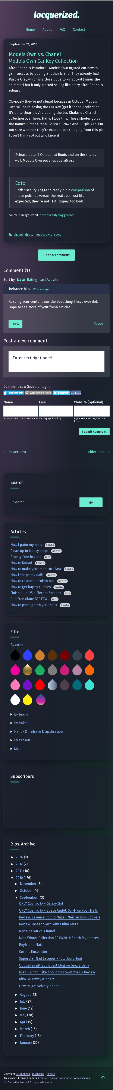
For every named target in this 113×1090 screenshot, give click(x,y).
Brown (52, 656)
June (24, 1008)
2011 (19, 871)
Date (21, 280)
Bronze (40, 656)
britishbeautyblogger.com (57, 215)
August (25, 995)
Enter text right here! (56, 361)
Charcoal (77, 656)
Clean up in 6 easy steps (29, 551)
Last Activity (48, 280)
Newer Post (14, 452)
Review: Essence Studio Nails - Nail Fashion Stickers (59, 917)
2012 (19, 864)
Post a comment (56, 255)
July (23, 1001)
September (29, 897)
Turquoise (89, 685)
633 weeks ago (40, 289)
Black (15, 656)
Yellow (27, 700)
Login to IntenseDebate (13, 393)
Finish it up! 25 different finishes (35, 593)
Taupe (64, 685)
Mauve (77, 670)
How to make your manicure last (35, 569)
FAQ (62, 29)
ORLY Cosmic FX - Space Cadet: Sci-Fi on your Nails (58, 910)
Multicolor (40, 700)
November (28, 884)
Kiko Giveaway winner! (36, 979)
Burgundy (64, 656)
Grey (52, 670)
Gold (27, 670)
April (24, 1022)
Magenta (64, 670)
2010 (20, 878)
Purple (27, 685)
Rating (32, 280)
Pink (15, 685)
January (26, 1043)
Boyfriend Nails (31, 945)
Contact (79, 29)
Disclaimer (38, 1073)
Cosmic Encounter (33, 952)
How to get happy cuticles (30, 587)
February (27, 1036)
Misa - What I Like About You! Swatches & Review (57, 972)
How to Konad (21, 563)
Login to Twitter (61, 393)
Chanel (18, 235)
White (15, 700)
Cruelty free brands (25, 557)
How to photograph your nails (33, 605)
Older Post (99, 452)
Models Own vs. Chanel (37, 931)
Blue (27, 656)
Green (40, 670)
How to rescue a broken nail (32, 581)
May (23, 1015)
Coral (89, 656)
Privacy (51, 1073)
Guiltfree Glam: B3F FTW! (29, 599)
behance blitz (20, 289)
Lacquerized (23, 1073)
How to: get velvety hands (39, 986)
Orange (89, 670)
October (27, 891)
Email (43, 402)
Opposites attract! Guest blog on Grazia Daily (54, 965)
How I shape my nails (27, 575)
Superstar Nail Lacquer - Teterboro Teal (50, 958)
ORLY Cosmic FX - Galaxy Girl (41, 903)
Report (99, 324)
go (91, 502)
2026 (20, 857)
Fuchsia (15, 670)
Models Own (43, 235)
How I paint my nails (26, 545)
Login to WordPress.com (38, 393)
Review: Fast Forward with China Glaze (48, 924)
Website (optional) (88, 402)
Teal (77, 685)
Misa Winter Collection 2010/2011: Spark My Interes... (60, 938)
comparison (80, 190)
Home (30, 29)
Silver (52, 685)
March (25, 1029)
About (47, 29)
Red (40, 685)
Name (8, 402)
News (57, 235)
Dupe (28, 235)
